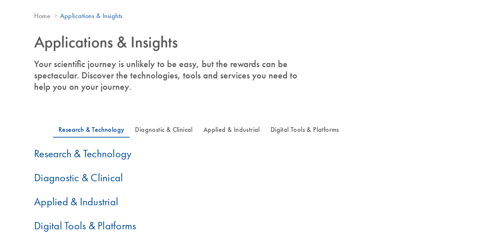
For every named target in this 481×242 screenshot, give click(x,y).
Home (42, 16)
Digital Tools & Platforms (85, 225)
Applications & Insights (91, 16)
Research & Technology (83, 153)
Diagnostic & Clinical (78, 177)
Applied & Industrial (76, 201)
